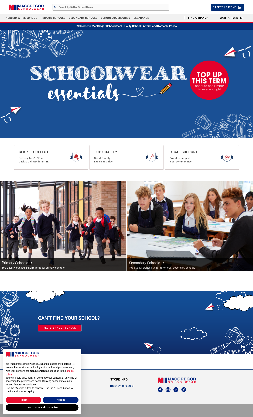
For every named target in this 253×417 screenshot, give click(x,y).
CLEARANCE (141, 17)
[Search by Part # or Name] (56, 7)
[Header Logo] (26, 7)
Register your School (59, 327)
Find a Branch (198, 17)
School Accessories (115, 17)
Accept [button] (61, 399)
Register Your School (122, 385)
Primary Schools (53, 17)
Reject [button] (23, 399)
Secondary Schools (83, 17)
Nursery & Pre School (21, 17)
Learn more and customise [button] (42, 407)
